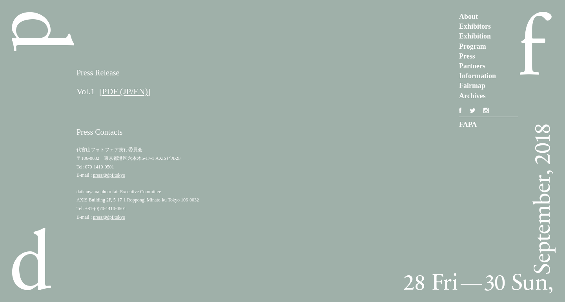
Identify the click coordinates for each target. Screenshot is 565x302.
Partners (472, 66)
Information (477, 76)
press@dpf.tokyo (109, 175)
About (468, 16)
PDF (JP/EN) (125, 91)
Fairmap (472, 86)
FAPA (468, 124)
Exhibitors (475, 26)
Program (472, 46)
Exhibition (475, 36)
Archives (472, 96)
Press (467, 56)
